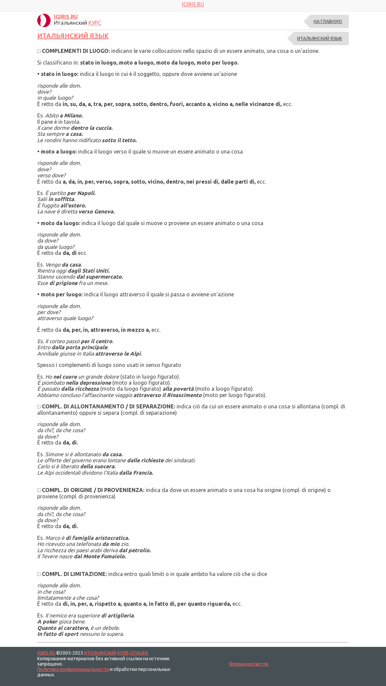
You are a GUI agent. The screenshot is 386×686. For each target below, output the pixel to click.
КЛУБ (123, 653)
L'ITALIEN (139, 653)
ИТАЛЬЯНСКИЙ (100, 653)
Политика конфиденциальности (73, 669)
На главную (328, 21)
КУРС (94, 23)
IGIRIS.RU (46, 653)
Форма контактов (248, 664)
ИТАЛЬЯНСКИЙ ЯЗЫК (73, 35)
